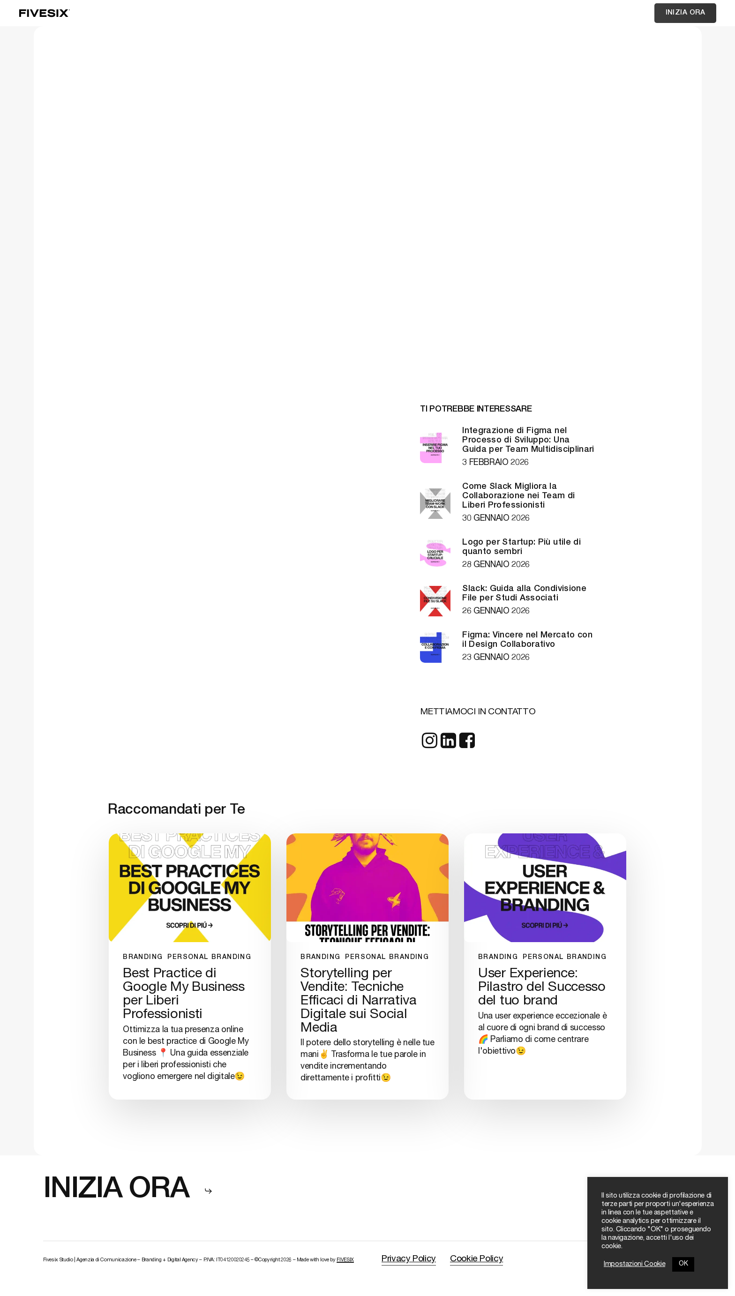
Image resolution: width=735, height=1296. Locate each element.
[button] (128, 1191)
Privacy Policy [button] (409, 1259)
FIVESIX (345, 1260)
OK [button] (683, 1264)
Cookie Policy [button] (476, 1259)
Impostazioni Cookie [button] (634, 1264)
